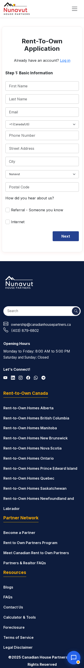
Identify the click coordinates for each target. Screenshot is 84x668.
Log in (65, 60)
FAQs (8, 597)
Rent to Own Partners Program (30, 542)
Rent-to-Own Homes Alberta (28, 408)
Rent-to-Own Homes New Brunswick (35, 438)
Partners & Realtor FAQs (24, 563)
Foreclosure (14, 627)
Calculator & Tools (19, 617)
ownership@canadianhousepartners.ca (41, 324)
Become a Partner (19, 532)
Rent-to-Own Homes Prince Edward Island (40, 468)
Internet (17, 222)
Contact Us (13, 607)
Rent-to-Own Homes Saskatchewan (35, 488)
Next (65, 236)
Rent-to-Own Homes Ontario (28, 458)
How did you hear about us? (29, 198)
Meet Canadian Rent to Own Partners (36, 553)
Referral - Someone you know (37, 210)
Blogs (8, 587)
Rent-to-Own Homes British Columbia (36, 418)
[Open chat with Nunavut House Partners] (73, 657)
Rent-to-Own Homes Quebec (28, 478)
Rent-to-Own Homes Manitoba (30, 428)
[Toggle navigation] (75, 8)
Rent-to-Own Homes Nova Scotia (32, 448)
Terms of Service (18, 637)
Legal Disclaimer (18, 647)
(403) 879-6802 (25, 330)
